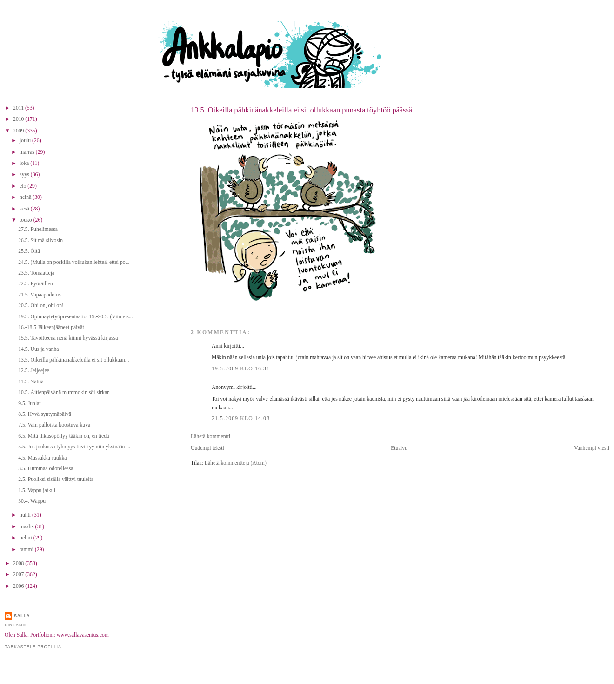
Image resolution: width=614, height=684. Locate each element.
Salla (22, 615)
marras (28, 152)
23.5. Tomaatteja (36, 273)
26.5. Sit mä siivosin (40, 240)
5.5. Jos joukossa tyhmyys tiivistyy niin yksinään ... (74, 447)
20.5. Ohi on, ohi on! (41, 306)
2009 (19, 131)
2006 (19, 586)
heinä (26, 197)
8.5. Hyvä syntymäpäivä (44, 414)
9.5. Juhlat (29, 404)
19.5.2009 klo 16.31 (241, 369)
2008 (19, 563)
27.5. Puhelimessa (38, 229)
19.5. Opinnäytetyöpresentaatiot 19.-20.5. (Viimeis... (75, 317)
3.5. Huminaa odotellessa (45, 469)
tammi (27, 549)
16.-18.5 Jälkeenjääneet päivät (51, 327)
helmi (26, 538)
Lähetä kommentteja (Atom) (236, 463)
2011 (19, 108)
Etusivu (399, 448)
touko (26, 220)
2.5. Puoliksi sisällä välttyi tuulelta (55, 479)
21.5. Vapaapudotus (39, 295)
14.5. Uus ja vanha (38, 349)
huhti (26, 515)
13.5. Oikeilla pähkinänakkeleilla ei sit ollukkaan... (73, 360)
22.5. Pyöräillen (35, 284)
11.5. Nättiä (30, 382)
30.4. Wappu (32, 501)
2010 (19, 119)
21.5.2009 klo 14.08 (241, 418)
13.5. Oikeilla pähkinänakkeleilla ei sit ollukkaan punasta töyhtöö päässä (301, 109)
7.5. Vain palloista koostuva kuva (54, 425)
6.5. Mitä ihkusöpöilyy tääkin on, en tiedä (63, 436)
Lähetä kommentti (210, 437)
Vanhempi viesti (591, 448)
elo (23, 186)
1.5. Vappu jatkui (36, 490)
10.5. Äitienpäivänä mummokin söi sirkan (64, 392)
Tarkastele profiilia (33, 647)
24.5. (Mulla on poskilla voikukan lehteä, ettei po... (73, 262)
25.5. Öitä (29, 251)
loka (25, 163)
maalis (27, 527)
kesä (25, 209)
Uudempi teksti (207, 448)
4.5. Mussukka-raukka (42, 458)
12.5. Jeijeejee (33, 371)
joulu (26, 141)
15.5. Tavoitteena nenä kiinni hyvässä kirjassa (68, 338)
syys (25, 174)
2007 (19, 575)
